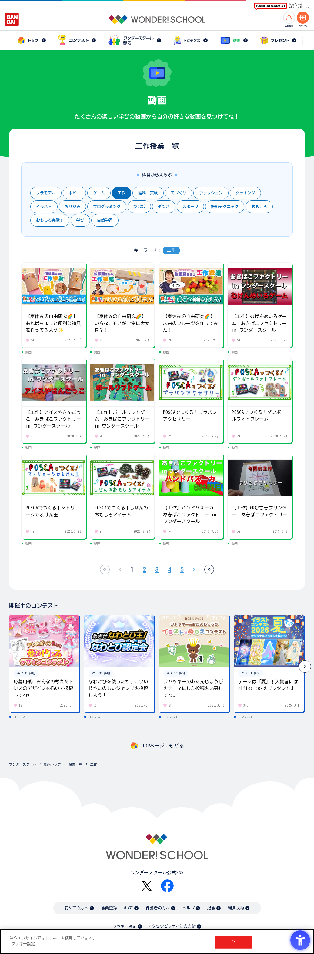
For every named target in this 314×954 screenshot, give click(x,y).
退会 (211, 908)
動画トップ (52, 764)
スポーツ (190, 207)
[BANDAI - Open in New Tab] (12, 19)
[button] (305, 666)
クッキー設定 (124, 927)
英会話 (139, 207)
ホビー (74, 193)
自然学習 (105, 220)
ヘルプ (188, 908)
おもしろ (259, 207)
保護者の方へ (158, 908)
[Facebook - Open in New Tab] (167, 885)
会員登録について (117, 908)
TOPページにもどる (163, 745)
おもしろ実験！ (50, 220)
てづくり (178, 193)
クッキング (245, 193)
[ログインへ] (303, 18)
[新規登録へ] (289, 18)
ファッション (211, 193)
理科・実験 (148, 193)
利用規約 (236, 908)
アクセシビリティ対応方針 (172, 926)
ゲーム (99, 193)
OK (233, 942)
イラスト (44, 207)
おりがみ (72, 207)
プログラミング (107, 207)
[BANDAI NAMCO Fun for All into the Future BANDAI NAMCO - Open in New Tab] (281, 6)
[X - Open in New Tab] (147, 886)
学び (80, 220)
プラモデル (46, 193)
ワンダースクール (22, 764)
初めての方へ (77, 908)
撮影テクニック (225, 207)
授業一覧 (75, 764)
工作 (121, 193)
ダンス (164, 207)
